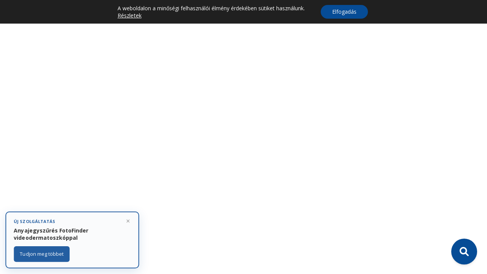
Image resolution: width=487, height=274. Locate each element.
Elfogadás (344, 11)
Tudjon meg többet (42, 253)
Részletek (130, 15)
